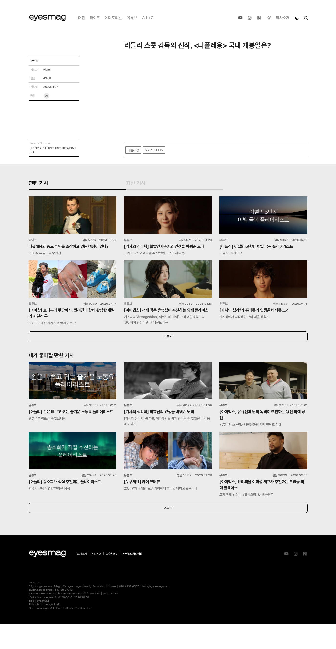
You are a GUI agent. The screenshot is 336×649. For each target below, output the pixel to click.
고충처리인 (112, 579)
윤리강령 (96, 579)
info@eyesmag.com (156, 611)
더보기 (168, 358)
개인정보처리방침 (132, 579)
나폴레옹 (133, 150)
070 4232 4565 (129, 611)
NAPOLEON (154, 150)
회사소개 (283, 17)
